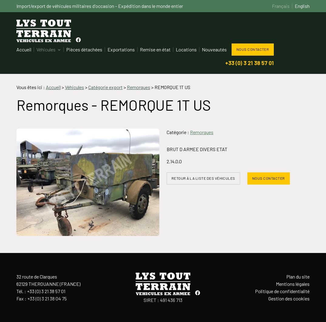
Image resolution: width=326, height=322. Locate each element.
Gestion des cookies (289, 298)
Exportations (121, 49)
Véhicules (46, 49)
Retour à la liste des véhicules (203, 178)
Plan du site (298, 276)
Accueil (23, 49)
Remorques (201, 132)
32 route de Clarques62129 (48, 280)
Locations (186, 49)
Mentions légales (293, 284)
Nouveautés (214, 49)
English (302, 6)
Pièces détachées (84, 49)
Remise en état (155, 49)
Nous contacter (252, 49)
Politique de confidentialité (282, 291)
